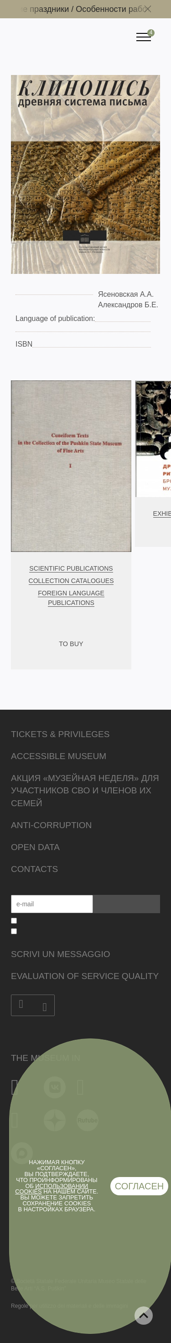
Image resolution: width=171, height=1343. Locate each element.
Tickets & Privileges (60, 734)
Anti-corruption (51, 825)
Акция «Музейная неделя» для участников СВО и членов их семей (85, 790)
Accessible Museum (58, 756)
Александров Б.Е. (128, 305)
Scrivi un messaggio (60, 954)
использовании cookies (51, 1188)
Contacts (34, 869)
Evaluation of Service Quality (85, 976)
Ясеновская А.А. (126, 294)
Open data (35, 847)
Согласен (139, 1186)
